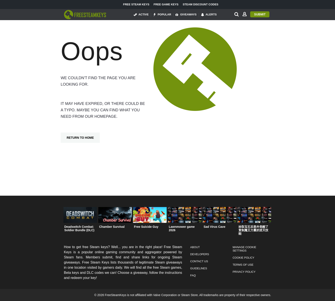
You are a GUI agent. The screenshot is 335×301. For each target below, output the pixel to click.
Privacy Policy (244, 271)
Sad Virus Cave (214, 226)
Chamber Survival (112, 226)
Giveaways (186, 14)
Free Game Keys (166, 4)
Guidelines (198, 268)
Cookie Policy (243, 257)
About (195, 247)
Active (141, 14)
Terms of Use (243, 264)
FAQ (193, 275)
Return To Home (80, 137)
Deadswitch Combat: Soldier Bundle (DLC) (79, 228)
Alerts (209, 14)
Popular (162, 14)
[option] (80, 220)
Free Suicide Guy (146, 226)
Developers (199, 254)
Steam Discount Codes (200, 4)
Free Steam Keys (136, 4)
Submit (260, 14)
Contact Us (199, 261)
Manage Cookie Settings (244, 249)
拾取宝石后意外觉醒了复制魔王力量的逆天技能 (253, 230)
